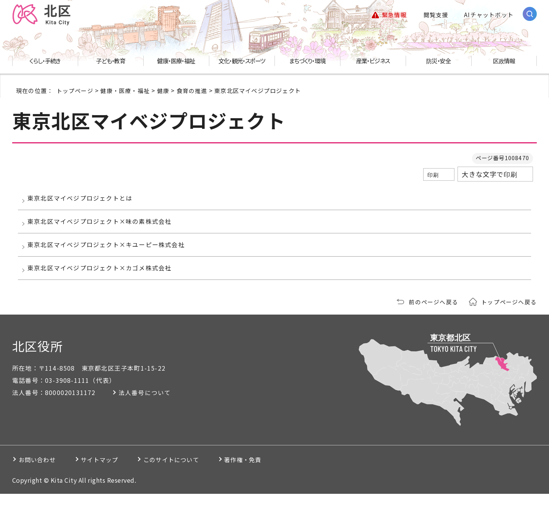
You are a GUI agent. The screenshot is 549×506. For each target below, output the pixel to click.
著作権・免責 (268, 471)
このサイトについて (188, 471)
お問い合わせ (39, 471)
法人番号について (146, 404)
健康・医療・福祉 (125, 91)
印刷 (433, 176)
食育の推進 (192, 91)
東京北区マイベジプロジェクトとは (81, 200)
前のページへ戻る (433, 314)
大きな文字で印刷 (489, 175)
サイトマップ (109, 471)
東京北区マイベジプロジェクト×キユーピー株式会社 (108, 252)
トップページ (74, 91)
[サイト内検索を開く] (530, 14)
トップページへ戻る (509, 314)
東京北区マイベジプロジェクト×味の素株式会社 (101, 226)
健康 (163, 91)
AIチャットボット (489, 15)
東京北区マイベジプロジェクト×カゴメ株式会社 (101, 278)
